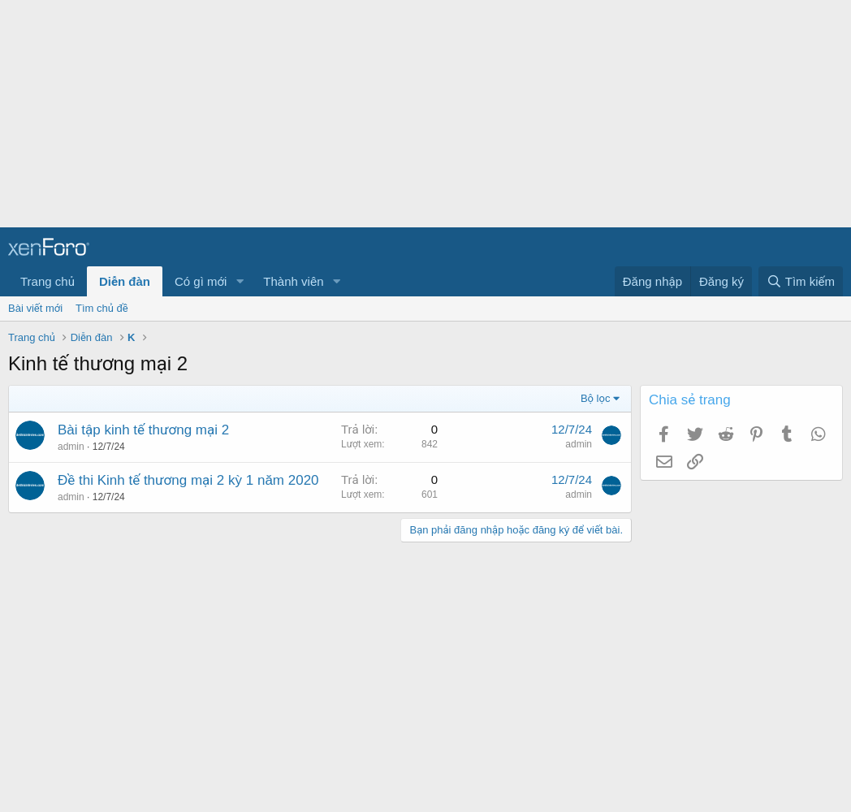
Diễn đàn (124, 281)
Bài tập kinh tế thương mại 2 (143, 430)
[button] (239, 281)
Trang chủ (47, 281)
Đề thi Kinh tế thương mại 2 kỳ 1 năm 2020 (188, 480)
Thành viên (293, 281)
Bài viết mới (35, 308)
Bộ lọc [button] (596, 398)
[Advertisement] (419, 113)
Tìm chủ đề (102, 308)
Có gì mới (201, 281)
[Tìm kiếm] (800, 281)
